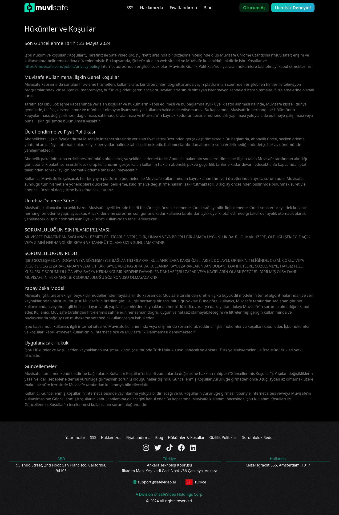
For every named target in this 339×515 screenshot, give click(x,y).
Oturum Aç (254, 7)
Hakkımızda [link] (151, 7)
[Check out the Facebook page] (181, 447)
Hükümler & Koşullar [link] (186, 437)
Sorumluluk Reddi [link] (257, 437)
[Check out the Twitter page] (157, 447)
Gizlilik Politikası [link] (223, 437)
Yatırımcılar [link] (75, 437)
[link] (46, 7)
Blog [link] (208, 7)
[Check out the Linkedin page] (193, 447)
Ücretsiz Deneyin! (293, 7)
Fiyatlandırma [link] (183, 7)
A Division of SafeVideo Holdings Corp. (169, 494)
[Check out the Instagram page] (145, 447)
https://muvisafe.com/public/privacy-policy (62, 66)
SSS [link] (129, 7)
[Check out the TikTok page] (169, 447)
